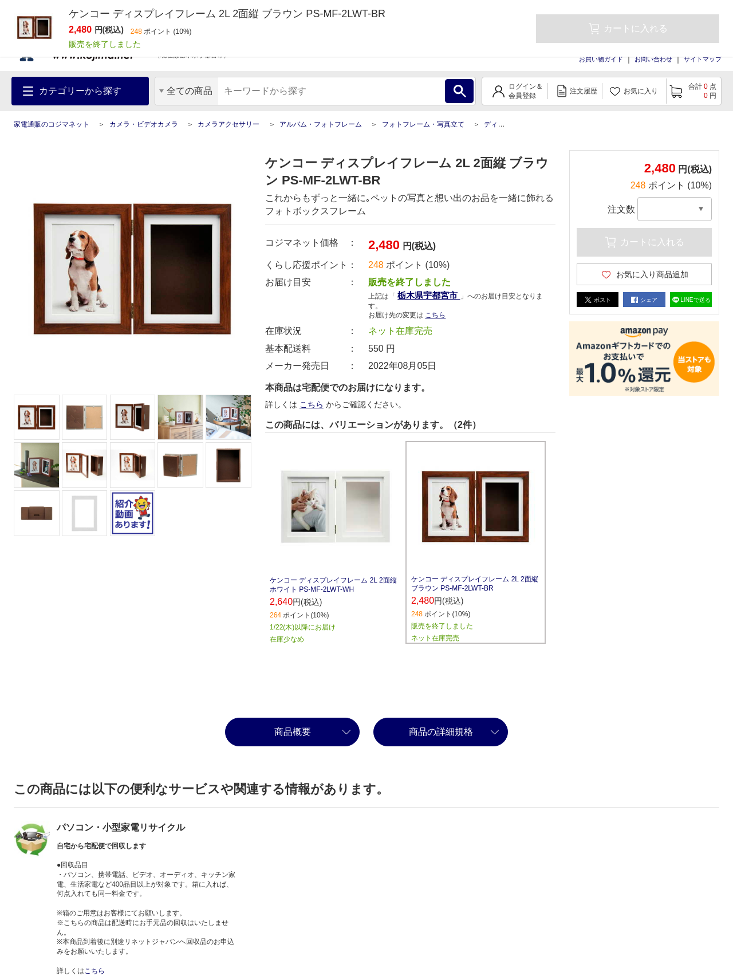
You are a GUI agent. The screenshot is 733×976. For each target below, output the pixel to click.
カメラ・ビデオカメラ (143, 124)
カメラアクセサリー (228, 124)
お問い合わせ (653, 59)
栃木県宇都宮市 (428, 295)
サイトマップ (703, 59)
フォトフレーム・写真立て (423, 124)
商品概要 (292, 732)
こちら (435, 315)
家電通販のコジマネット (51, 124)
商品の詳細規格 (441, 732)
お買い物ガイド (601, 59)
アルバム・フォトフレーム (320, 124)
